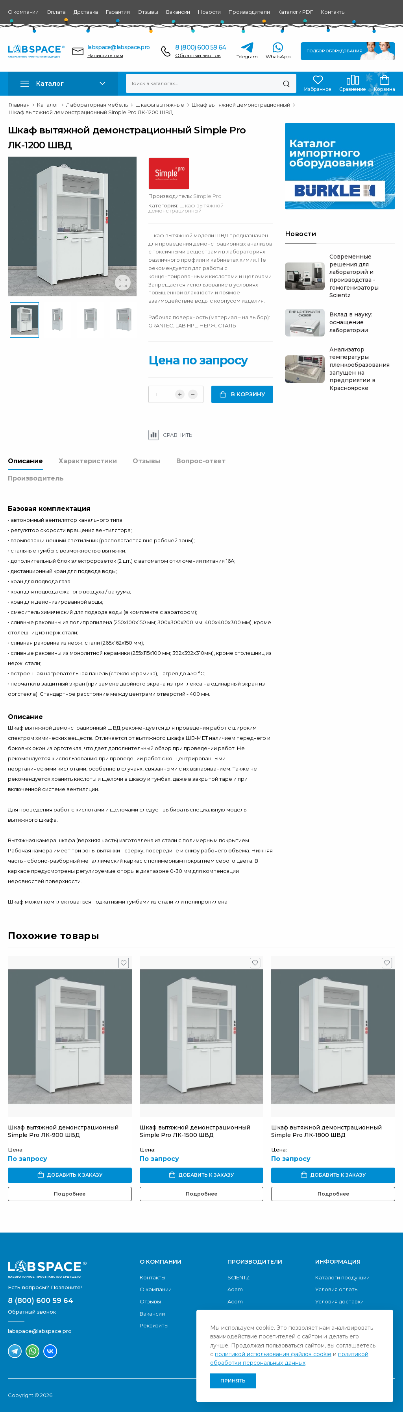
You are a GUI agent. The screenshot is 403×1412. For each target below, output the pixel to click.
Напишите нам (105, 55)
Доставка (86, 12)
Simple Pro (207, 196)
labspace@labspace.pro (118, 47)
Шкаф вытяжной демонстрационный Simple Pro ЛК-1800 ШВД (326, 1131)
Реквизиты (154, 1325)
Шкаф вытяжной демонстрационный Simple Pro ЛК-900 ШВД (63, 1131)
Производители (249, 12)
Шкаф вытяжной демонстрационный (186, 208)
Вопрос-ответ (201, 461)
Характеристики (88, 461)
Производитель (36, 478)
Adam (235, 1289)
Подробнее (69, 1194)
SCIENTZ (238, 1277)
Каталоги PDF (295, 12)
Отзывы (147, 12)
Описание (25, 461)
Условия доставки (339, 1301)
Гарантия (117, 12)
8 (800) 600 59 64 (200, 47)
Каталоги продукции (342, 1277)
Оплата (56, 12)
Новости (209, 12)
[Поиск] (286, 83)
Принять (233, 1381)
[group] (72, 226)
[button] (63, 84)
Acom (235, 1301)
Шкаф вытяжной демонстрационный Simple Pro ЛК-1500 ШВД (195, 1131)
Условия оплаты (337, 1289)
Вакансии (178, 12)
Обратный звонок (198, 55)
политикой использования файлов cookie (273, 1354)
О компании (23, 12)
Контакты (333, 12)
